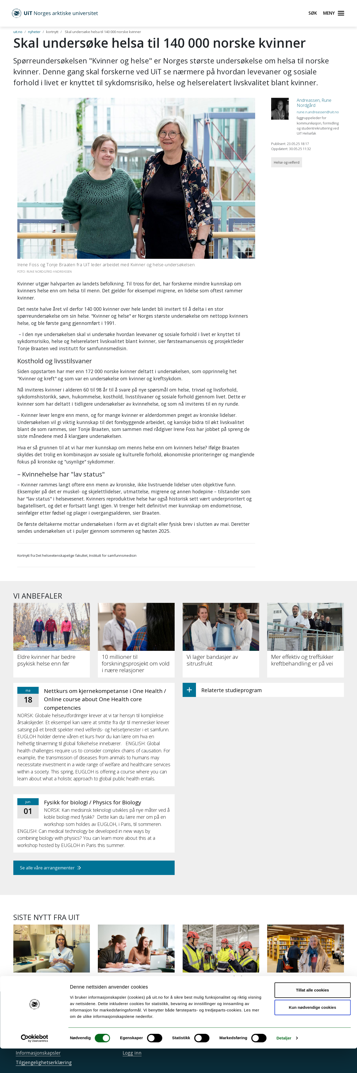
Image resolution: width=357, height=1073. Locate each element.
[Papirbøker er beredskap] (305, 955)
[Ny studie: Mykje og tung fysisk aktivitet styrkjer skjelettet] (51, 958)
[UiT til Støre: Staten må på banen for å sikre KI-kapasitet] (221, 958)
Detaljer (283, 1062)
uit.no (17, 31)
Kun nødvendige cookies (312, 1032)
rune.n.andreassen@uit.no (318, 112)
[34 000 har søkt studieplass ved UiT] (136, 958)
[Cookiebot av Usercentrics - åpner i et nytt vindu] (34, 1063)
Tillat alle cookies (312, 1014)
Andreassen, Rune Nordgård (314, 102)
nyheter (34, 31)
